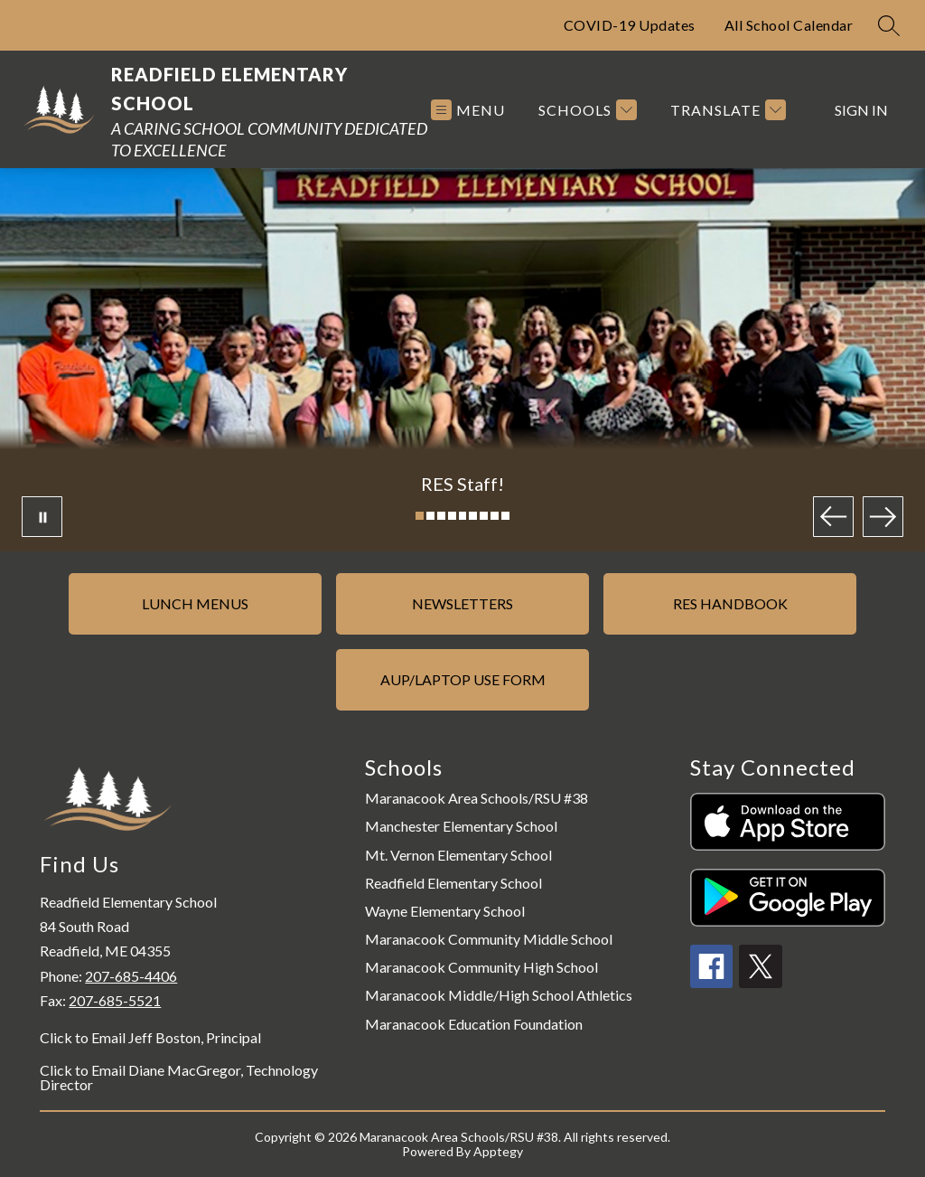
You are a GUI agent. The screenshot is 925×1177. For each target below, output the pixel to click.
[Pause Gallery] (42, 516)
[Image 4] (452, 516)
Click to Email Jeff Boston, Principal (150, 1038)
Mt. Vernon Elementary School (458, 855)
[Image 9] (505, 516)
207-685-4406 (131, 975)
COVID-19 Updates (630, 24)
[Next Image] (883, 516)
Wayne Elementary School (445, 911)
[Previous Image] (833, 516)
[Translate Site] (726, 110)
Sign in (861, 109)
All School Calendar (789, 24)
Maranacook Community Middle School (488, 939)
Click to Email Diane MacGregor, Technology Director (179, 1077)
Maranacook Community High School (481, 967)
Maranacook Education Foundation (474, 1024)
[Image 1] (420, 516)
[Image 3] (441, 516)
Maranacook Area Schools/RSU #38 (476, 798)
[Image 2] (430, 516)
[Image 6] (473, 516)
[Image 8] (495, 516)
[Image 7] (484, 516)
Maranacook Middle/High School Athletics (498, 995)
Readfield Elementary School (453, 883)
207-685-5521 (115, 1000)
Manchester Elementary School (461, 826)
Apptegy (498, 1151)
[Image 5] (463, 516)
